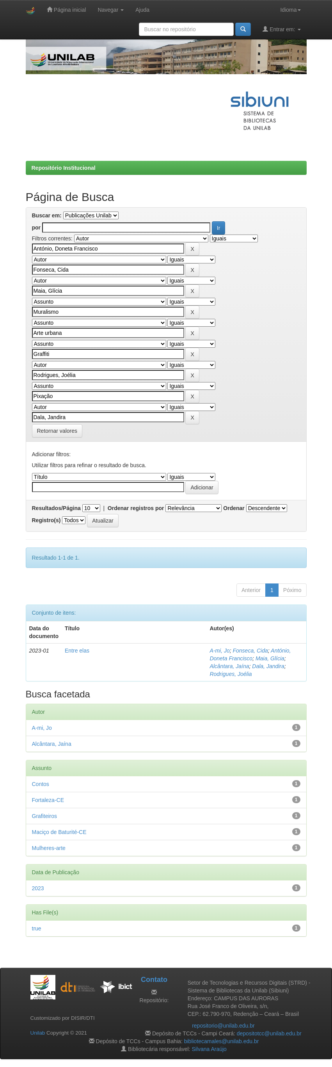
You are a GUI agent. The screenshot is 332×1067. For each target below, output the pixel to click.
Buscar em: (47, 215)
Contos (40, 784)
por (36, 227)
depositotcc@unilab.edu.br (269, 1033)
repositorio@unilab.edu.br (223, 1026)
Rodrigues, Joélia (230, 674)
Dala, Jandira (268, 666)
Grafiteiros (44, 816)
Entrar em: (281, 29)
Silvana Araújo (209, 1049)
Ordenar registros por (136, 508)
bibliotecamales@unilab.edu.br (221, 1041)
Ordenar (233, 508)
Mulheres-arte (49, 848)
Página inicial (66, 9)
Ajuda (142, 10)
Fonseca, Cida (250, 650)
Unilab (37, 1033)
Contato (154, 979)
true (36, 928)
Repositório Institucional (64, 168)
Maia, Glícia (270, 658)
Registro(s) (46, 520)
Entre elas (77, 650)
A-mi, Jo (219, 650)
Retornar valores (57, 431)
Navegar (111, 10)
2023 (38, 888)
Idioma (290, 10)
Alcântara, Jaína (229, 666)
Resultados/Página (56, 508)
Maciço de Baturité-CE (59, 832)
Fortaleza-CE (48, 800)
